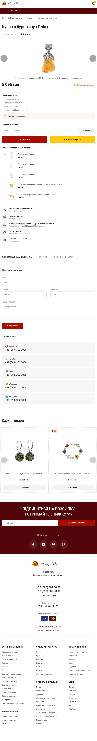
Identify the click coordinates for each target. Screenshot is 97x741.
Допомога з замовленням (17, 257)
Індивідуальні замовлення (14, 707)
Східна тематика (9, 696)
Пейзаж (5, 670)
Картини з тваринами (11, 677)
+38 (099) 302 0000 (15, 352)
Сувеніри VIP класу (10, 720)
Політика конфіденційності (48, 630)
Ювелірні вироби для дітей (81, 674)
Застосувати (86, 131)
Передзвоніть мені (48, 599)
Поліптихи (6, 692)
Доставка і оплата (62, 257)
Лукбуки (72, 712)
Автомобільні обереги (46, 716)
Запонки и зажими (44, 677)
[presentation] (4, 58)
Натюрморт (7, 703)
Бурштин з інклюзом (45, 709)
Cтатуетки (40, 712)
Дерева (39, 698)
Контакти (73, 705)
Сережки (40, 655)
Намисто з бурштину (78, 655)
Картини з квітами (10, 688)
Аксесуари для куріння (46, 720)
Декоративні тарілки (45, 701)
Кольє (39, 670)
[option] (42, 259)
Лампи (5, 727)
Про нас (72, 694)
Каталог (72, 690)
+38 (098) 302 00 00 (48, 591)
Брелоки (40, 705)
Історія (72, 698)
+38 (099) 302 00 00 (48, 594)
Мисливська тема (9, 681)
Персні (39, 674)
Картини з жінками (10, 685)
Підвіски (30, 18)
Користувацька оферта (48, 634)
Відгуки (42, 257)
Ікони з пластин (9, 723)
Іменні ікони (7, 659)
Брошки (39, 663)
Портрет (5, 666)
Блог (71, 709)
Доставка (73, 701)
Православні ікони (10, 655)
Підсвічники (41, 723)
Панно (4, 674)
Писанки (40, 727)
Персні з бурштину (77, 677)
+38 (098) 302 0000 (15, 365)
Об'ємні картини (9, 699)
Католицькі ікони (9, 663)
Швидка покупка (72, 140)
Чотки (71, 666)
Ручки (38, 690)
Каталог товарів (11, 10)
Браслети (40, 659)
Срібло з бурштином (15, 18)
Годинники (41, 694)
